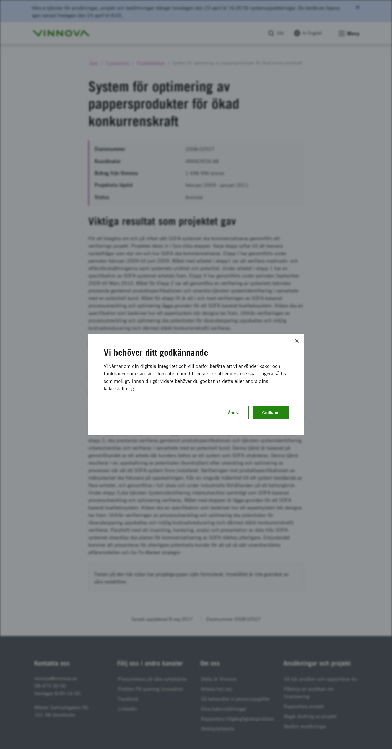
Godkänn (271, 412)
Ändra (234, 412)
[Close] (296, 340)
